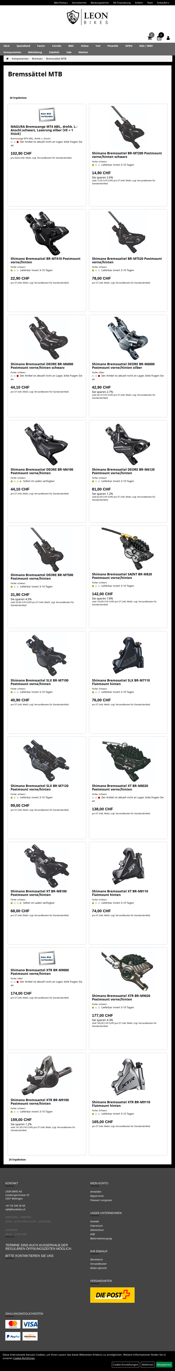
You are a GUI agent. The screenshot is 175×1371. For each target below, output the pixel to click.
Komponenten (12, 52)
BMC (71, 45)
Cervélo (56, 45)
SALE (7, 45)
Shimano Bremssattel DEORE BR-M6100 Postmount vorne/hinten (42, 471)
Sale (68, 52)
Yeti (98, 45)
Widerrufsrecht (98, 1268)
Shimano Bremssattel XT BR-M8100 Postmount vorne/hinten (39, 893)
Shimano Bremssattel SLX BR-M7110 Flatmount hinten (121, 682)
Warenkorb (96, 1259)
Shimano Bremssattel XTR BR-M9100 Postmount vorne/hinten (40, 1102)
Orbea (84, 45)
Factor (41, 45)
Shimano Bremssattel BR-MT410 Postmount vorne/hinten (45, 260)
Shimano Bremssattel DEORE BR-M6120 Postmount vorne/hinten (123, 471)
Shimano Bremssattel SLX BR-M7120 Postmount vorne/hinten (39, 787)
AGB (92, 1234)
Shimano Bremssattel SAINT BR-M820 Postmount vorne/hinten (122, 576)
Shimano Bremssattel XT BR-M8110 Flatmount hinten (120, 893)
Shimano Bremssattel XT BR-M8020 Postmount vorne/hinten (120, 787)
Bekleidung (35, 52)
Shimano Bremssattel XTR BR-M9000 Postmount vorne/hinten (40, 972)
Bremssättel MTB (56, 58)
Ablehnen (147, 1364)
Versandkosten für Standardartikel (54, 157)
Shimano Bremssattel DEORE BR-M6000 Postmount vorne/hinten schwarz (42, 366)
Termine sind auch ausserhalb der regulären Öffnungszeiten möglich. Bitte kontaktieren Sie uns (38, 1250)
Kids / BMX (146, 45)
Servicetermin (79, 2)
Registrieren (97, 1196)
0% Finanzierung (122, 2)
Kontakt (94, 1221)
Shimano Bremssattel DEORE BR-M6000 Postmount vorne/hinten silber (123, 366)
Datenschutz (97, 1230)
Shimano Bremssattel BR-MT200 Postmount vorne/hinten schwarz (127, 155)
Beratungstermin (100, 2)
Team (150, 2)
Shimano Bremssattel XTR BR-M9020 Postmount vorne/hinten (121, 997)
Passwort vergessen (101, 1200)
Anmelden (95, 1191)
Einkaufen (163, 2)
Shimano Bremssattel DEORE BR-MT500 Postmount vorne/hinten (42, 577)
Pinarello (112, 45)
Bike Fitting (61, 2)
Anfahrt (139, 2)
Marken (83, 52)
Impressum (96, 1225)
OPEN (128, 45)
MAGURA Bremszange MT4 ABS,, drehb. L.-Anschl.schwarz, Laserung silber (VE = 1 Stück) (44, 130)
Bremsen (37, 58)
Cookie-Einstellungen (125, 1364)
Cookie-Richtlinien (24, 1358)
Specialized (23, 45)
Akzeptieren (164, 1364)
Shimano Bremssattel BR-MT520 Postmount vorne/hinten (127, 260)
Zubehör (54, 52)
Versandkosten (98, 1263)
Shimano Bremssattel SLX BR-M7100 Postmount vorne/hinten (39, 682)
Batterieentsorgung (101, 1238)
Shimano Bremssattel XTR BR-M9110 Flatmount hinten (121, 1104)
